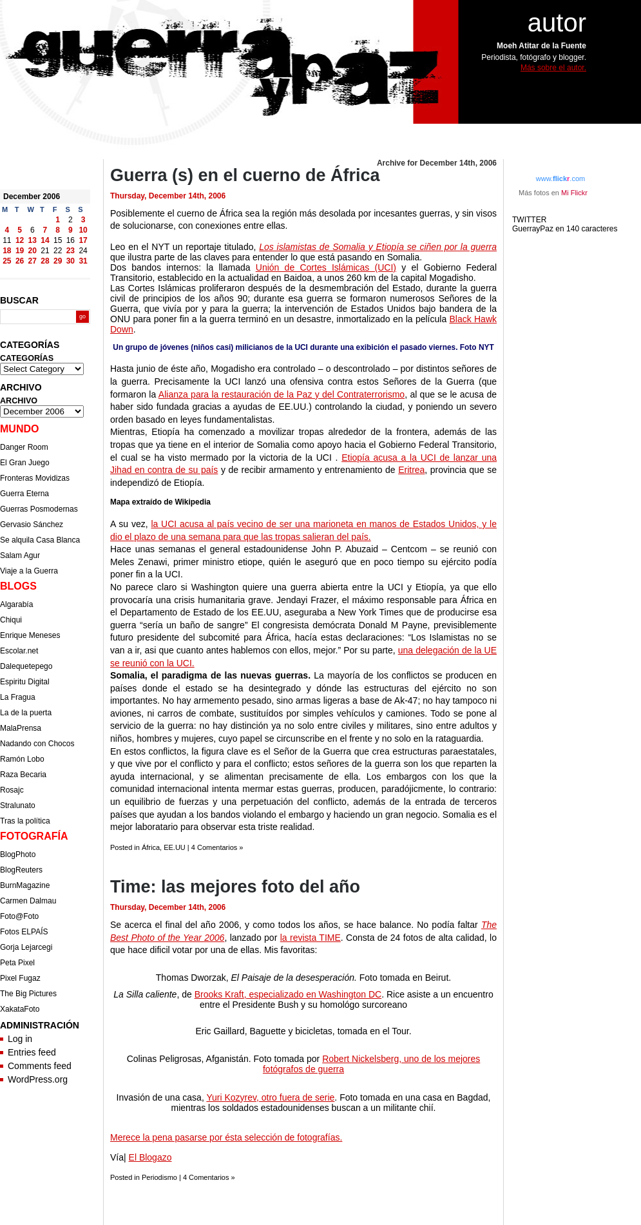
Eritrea (411, 470)
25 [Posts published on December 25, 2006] (7, 260)
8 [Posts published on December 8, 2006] (57, 230)
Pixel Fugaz (20, 978)
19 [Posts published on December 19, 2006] (19, 250)
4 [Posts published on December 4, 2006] (7, 230)
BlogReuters (21, 869)
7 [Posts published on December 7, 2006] (45, 230)
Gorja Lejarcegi (26, 947)
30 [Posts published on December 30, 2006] (70, 260)
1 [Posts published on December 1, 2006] (57, 219)
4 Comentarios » (217, 847)
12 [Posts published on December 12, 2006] (19, 240)
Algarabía (16, 604)
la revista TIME (310, 937)
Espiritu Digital (25, 681)
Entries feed (32, 1052)
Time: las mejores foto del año (235, 886)
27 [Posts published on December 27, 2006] (32, 260)
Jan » (39, 271)
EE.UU (175, 847)
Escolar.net (19, 650)
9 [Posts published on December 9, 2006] (70, 230)
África (151, 847)
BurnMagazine (25, 885)
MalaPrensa (20, 728)
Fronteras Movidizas (35, 478)
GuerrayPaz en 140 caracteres (566, 228)
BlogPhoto (17, 854)
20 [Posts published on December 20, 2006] (32, 250)
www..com (560, 178)
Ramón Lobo (22, 759)
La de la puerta (26, 712)
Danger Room (24, 447)
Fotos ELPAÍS (24, 931)
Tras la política (25, 820)
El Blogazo (150, 1157)
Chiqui (11, 619)
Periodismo (159, 1177)
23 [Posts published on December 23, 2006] (70, 250)
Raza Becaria (23, 774)
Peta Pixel (17, 962)
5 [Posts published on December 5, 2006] (19, 230)
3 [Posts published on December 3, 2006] (83, 219)
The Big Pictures (28, 993)
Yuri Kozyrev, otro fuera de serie (270, 1097)
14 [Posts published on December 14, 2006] (45, 240)
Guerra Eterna (24, 493)
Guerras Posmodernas (39, 509)
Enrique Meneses (30, 635)
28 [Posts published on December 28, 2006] (45, 260)
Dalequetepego (26, 666)
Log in (20, 1039)
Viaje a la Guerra (29, 570)
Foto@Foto (19, 916)
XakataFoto (19, 1009)
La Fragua (17, 697)
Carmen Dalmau (28, 900)
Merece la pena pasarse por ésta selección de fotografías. (226, 1137)
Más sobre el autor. (553, 67)
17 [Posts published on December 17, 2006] (83, 240)
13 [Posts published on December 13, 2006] (32, 240)
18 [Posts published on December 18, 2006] (7, 250)
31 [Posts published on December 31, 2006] (83, 260)
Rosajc (12, 790)
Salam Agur (20, 555)
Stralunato (17, 805)
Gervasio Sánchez (31, 524)
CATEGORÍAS (26, 358)
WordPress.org (38, 1079)
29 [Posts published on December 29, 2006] (57, 260)
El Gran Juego (25, 462)
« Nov (11, 271)
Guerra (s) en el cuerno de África (245, 175)
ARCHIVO (18, 400)
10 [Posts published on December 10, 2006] (83, 230)
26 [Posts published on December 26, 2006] (19, 260)
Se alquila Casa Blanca (40, 540)
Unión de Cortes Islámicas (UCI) (326, 267)
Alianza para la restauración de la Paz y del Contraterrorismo (281, 394)
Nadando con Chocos (37, 743)
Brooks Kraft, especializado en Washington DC (288, 994)
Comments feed (40, 1066)
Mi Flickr (574, 193)
